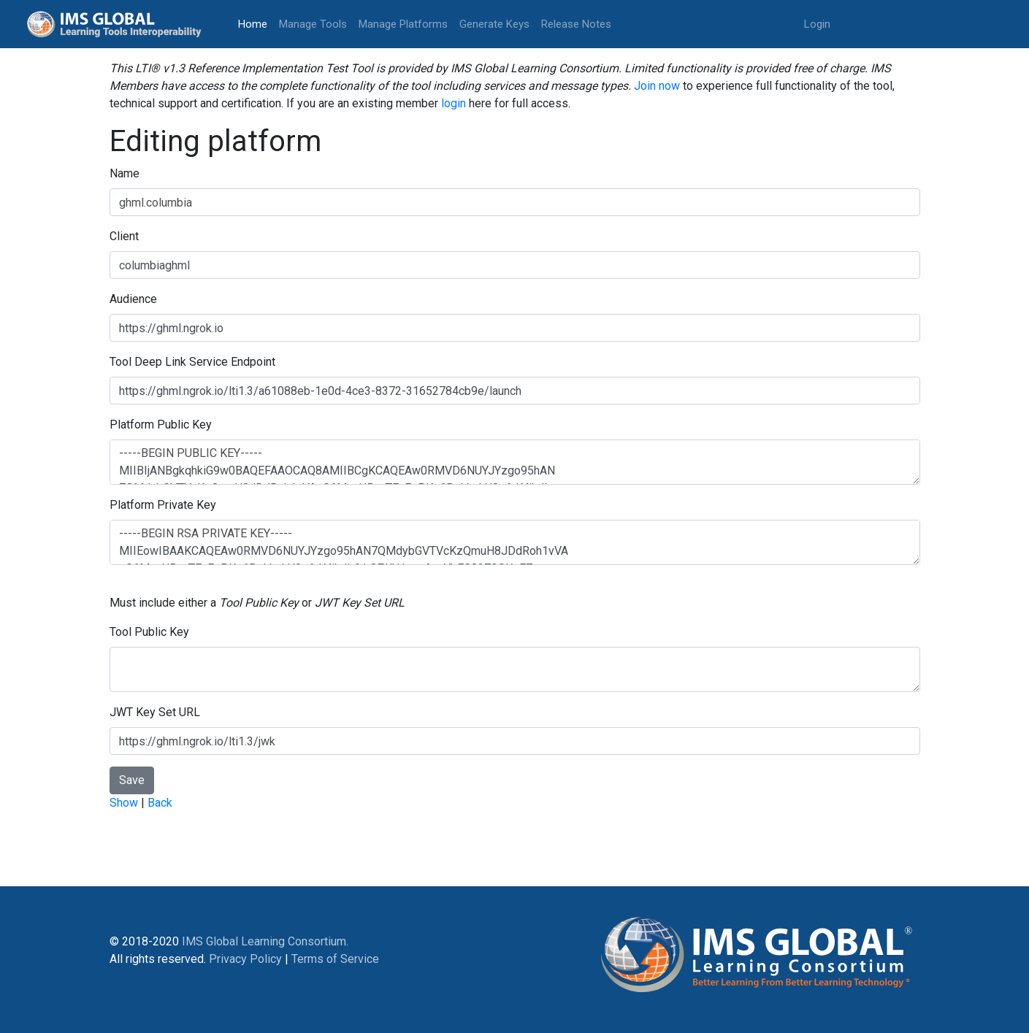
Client (124, 236)
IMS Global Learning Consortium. (265, 941)
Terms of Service (335, 959)
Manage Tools (313, 24)
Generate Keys (494, 24)
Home (255, 23)
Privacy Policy (245, 959)
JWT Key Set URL (155, 712)
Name (124, 173)
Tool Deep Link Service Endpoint (192, 362)
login (453, 103)
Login (817, 24)
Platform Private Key (163, 505)
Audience (133, 299)
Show (124, 803)
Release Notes (576, 24)
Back (160, 803)
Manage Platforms (403, 24)
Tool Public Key (149, 632)
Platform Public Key (161, 424)
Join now (657, 86)
